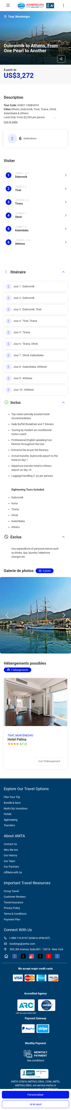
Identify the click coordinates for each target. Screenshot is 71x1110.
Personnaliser (35, 1094)
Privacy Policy (12, 908)
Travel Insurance (13, 902)
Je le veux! (36, 1104)
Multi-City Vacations (15, 808)
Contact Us (10, 844)
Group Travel (11, 891)
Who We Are (11, 849)
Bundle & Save (12, 802)
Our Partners (11, 866)
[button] (11, 122)
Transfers (9, 825)
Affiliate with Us (13, 872)
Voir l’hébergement (49, 761)
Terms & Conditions (15, 913)
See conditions (35, 1060)
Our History (10, 855)
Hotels (7, 814)
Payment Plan (12, 919)
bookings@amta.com (19, 943)
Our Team (9, 861)
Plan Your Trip (12, 797)
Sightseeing (10, 819)
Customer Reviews (15, 896)
